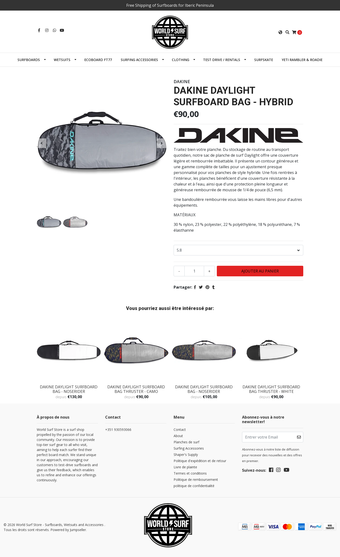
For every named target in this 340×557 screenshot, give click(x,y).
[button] (280, 32)
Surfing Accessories (139, 59)
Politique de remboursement (196, 479)
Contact (180, 429)
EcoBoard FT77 (98, 59)
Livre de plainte (185, 467)
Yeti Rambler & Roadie (302, 59)
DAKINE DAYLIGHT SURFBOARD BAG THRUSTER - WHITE (271, 389)
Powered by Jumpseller (68, 529)
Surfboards (29, 59)
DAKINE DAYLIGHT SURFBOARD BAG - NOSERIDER (68, 389)
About (178, 435)
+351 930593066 (118, 429)
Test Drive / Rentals (221, 59)
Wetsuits (62, 59)
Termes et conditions (190, 473)
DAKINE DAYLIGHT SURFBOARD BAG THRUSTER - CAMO (136, 389)
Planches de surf (186, 442)
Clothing (180, 59)
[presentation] (41, 143)
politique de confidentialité (194, 485)
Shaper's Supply (186, 454)
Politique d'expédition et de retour (200, 460)
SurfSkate (263, 59)
